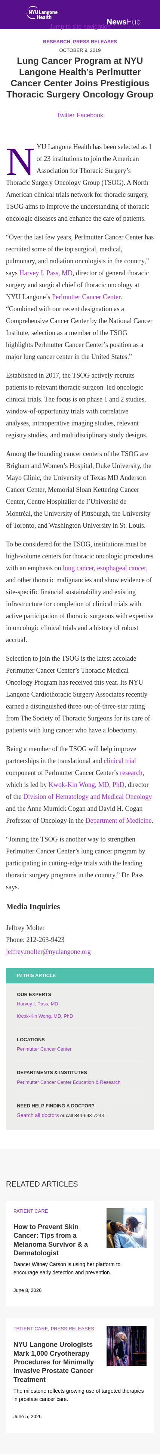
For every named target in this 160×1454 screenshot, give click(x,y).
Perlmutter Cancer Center (86, 297)
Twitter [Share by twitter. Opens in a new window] (65, 115)
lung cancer (78, 568)
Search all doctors (38, 1115)
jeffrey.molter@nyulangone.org (48, 951)
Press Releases (72, 1328)
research (131, 772)
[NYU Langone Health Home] (42, 14)
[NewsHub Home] (124, 21)
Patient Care (30, 1211)
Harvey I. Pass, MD (46, 273)
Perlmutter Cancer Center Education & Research (68, 1082)
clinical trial (120, 761)
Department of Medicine (118, 820)
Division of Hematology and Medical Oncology (87, 796)
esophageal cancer (121, 568)
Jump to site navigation (80, 27)
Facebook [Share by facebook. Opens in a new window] (90, 115)
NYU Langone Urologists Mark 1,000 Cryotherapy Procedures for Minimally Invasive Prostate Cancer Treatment (53, 1362)
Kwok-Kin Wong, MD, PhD (86, 784)
